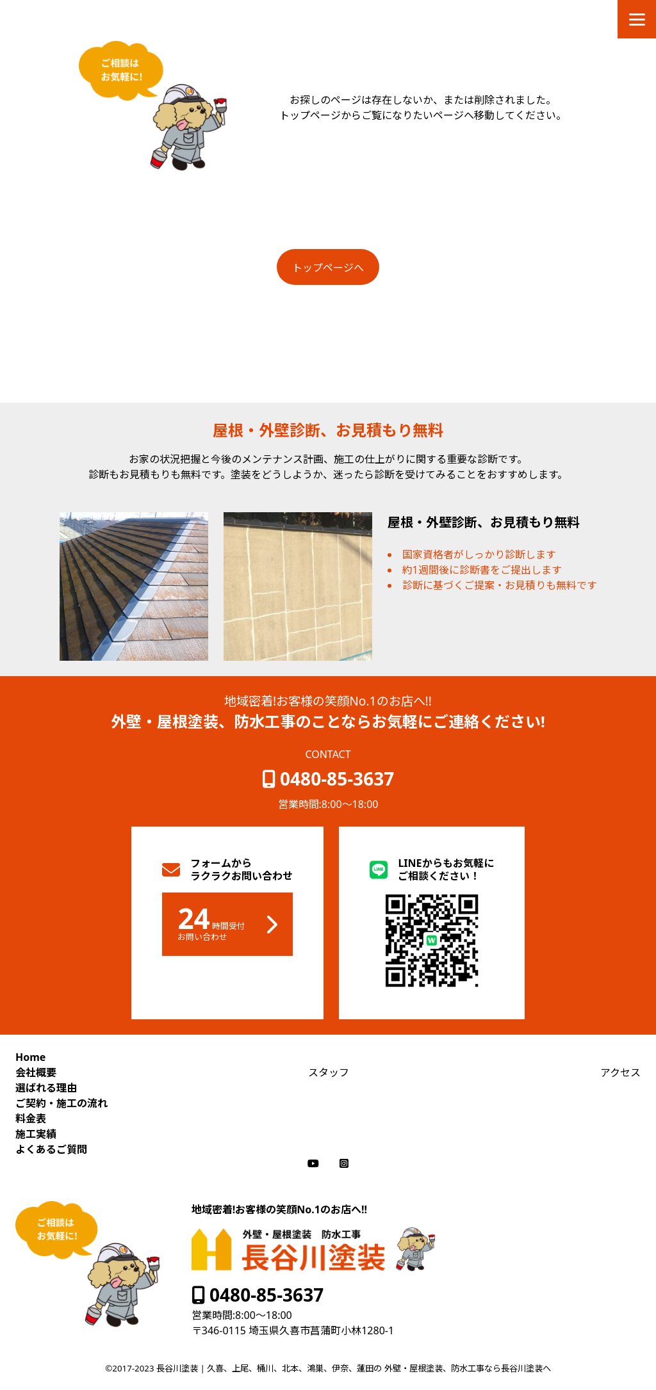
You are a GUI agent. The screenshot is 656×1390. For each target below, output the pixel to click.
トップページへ (328, 268)
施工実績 (35, 1134)
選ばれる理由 (46, 1088)
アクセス (620, 1072)
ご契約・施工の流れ (61, 1103)
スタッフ (328, 1072)
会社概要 (35, 1072)
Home (30, 1057)
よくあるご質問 (51, 1149)
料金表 (30, 1118)
